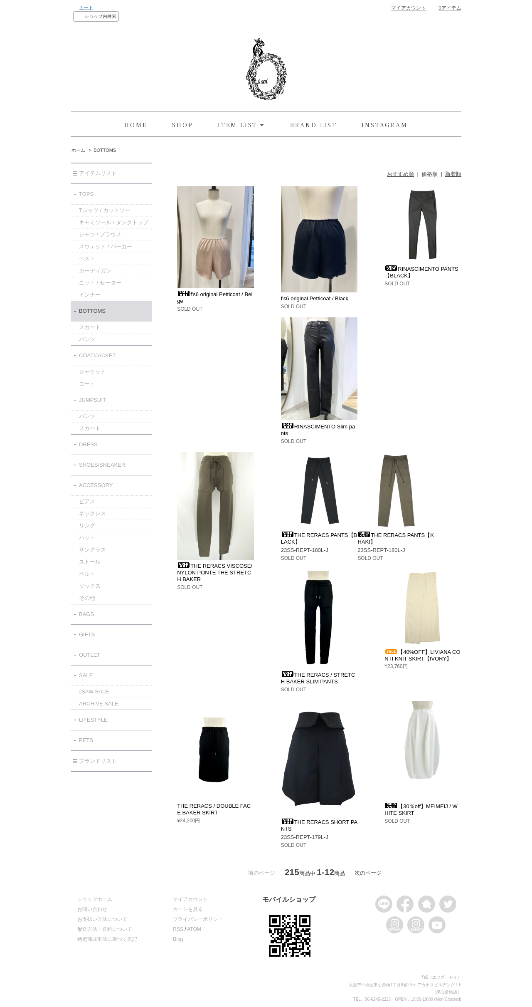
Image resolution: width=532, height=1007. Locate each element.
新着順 (453, 174)
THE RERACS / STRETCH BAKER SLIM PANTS (318, 678)
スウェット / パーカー (105, 246)
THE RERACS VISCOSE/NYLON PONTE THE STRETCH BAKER (214, 572)
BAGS (86, 614)
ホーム (78, 150)
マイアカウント (408, 8)
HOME (135, 125)
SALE (86, 675)
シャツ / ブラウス (100, 234)
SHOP (182, 125)
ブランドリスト (98, 761)
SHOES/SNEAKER (102, 465)
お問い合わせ (92, 909)
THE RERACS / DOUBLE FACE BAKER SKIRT (214, 809)
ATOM (194, 929)
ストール (90, 562)
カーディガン (95, 270)
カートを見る (188, 909)
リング (87, 525)
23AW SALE (94, 691)
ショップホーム (94, 899)
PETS (86, 740)
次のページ (368, 873)
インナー (90, 295)
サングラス (92, 550)
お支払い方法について (102, 919)
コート (87, 384)
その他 (87, 598)
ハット (87, 537)
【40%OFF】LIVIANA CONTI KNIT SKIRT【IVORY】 (422, 655)
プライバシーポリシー (198, 919)
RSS (178, 929)
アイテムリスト (98, 173)
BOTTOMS (105, 150)
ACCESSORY (96, 485)
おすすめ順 (400, 174)
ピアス (87, 501)
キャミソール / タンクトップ (113, 222)
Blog (178, 939)
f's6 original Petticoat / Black (314, 298)
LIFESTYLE (93, 720)
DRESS (88, 444)
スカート (90, 327)
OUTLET (89, 655)
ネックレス (92, 513)
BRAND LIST (313, 125)
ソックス (90, 586)
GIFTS (87, 634)
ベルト (87, 574)
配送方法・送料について (104, 929)
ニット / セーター (100, 283)
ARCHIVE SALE (98, 703)
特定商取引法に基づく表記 (107, 939)
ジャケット (92, 372)
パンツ (87, 339)
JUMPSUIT (92, 400)
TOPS (86, 194)
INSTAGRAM (384, 125)
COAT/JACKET (97, 355)
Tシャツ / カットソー (104, 210)
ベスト (87, 258)
